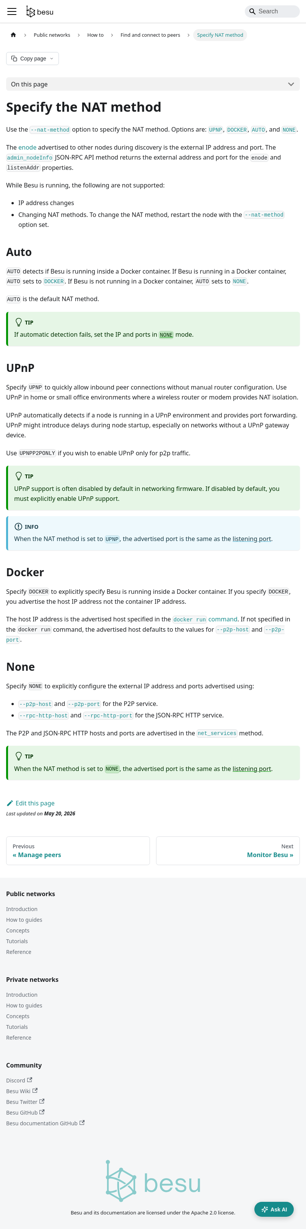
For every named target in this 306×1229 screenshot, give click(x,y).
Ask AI (274, 1209)
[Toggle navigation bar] (12, 11)
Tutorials (17, 941)
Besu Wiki (21, 1091)
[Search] (272, 11)
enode (27, 147)
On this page (29, 84)
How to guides (24, 919)
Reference (18, 951)
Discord (19, 1080)
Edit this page (30, 803)
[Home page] (13, 35)
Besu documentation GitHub (45, 1123)
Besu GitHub (25, 1112)
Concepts (17, 930)
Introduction (21, 909)
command (205, 619)
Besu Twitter (25, 1101)
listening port (252, 539)
